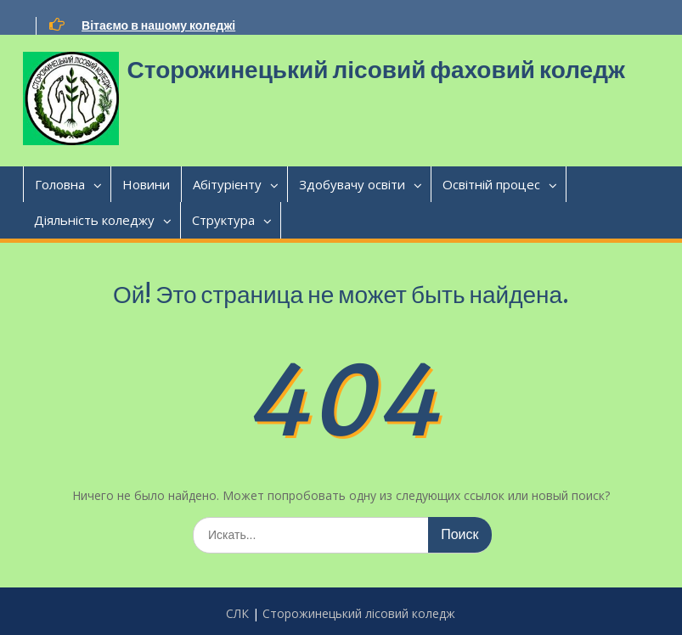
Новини (146, 184)
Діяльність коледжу (94, 219)
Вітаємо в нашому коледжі (158, 25)
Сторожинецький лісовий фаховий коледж (376, 69)
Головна (60, 184)
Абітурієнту (227, 184)
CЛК (237, 613)
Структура (223, 219)
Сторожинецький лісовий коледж (358, 613)
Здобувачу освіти (352, 184)
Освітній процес (491, 184)
